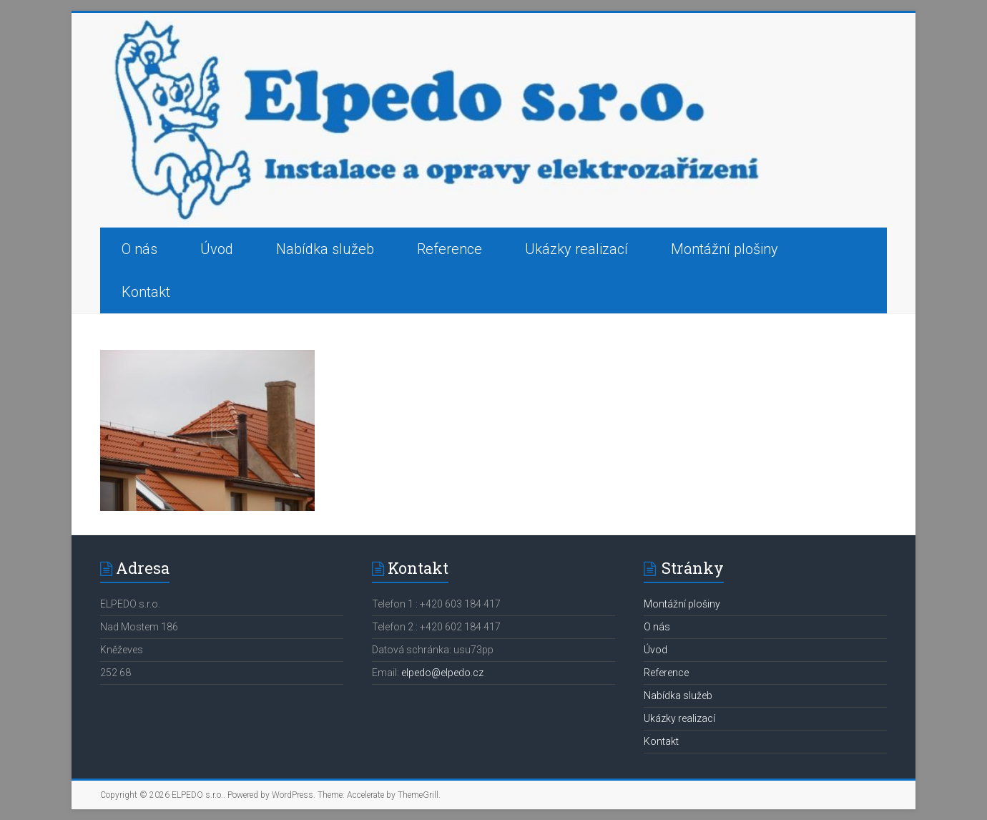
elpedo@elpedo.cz (442, 672)
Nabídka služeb (325, 249)
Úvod (216, 249)
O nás (139, 249)
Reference (449, 249)
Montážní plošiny (724, 249)
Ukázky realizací (576, 249)
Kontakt (146, 292)
